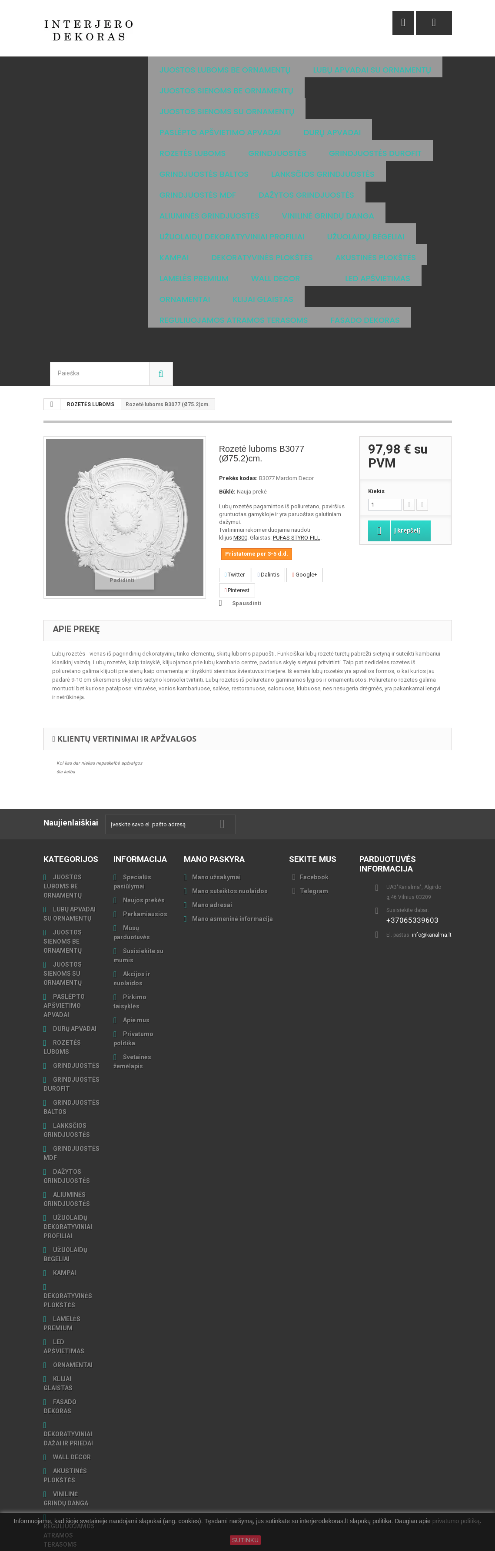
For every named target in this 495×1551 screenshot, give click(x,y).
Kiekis (376, 449)
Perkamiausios (144, 872)
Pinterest (237, 548)
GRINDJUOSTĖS (76, 1024)
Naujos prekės (143, 858)
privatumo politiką (456, 1521)
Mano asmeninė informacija (232, 877)
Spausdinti (246, 561)
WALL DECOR (71, 1415)
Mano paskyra (214, 817)
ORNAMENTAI (72, 1323)
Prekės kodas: (238, 436)
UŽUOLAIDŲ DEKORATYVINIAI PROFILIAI (67, 1185)
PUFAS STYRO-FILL (296, 496)
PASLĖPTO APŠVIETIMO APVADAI (64, 964)
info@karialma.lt (432, 893)
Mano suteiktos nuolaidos (230, 849)
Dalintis (268, 533)
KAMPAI (64, 1231)
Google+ (304, 533)
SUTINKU (245, 1540)
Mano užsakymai (216, 835)
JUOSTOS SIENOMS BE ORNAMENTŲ (62, 899)
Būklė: (227, 450)
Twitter (235, 533)
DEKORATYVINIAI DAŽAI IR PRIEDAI (68, 1397)
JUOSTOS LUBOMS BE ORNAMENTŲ (62, 844)
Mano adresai (212, 863)
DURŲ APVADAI (74, 987)
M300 (240, 496)
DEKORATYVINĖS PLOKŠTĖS (67, 1259)
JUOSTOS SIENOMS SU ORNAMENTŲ (62, 932)
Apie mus (135, 978)
